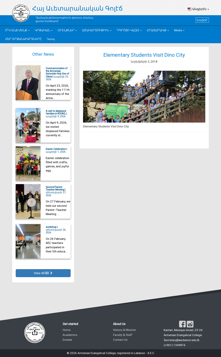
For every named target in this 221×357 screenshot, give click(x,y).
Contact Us (120, 339)
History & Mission (124, 330)
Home (66, 330)
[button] (198, 9)
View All (43, 273)
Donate (67, 339)
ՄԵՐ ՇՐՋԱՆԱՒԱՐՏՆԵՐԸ (23, 39)
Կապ (51, 39)
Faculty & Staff (122, 335)
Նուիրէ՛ (202, 20)
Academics (70, 335)
